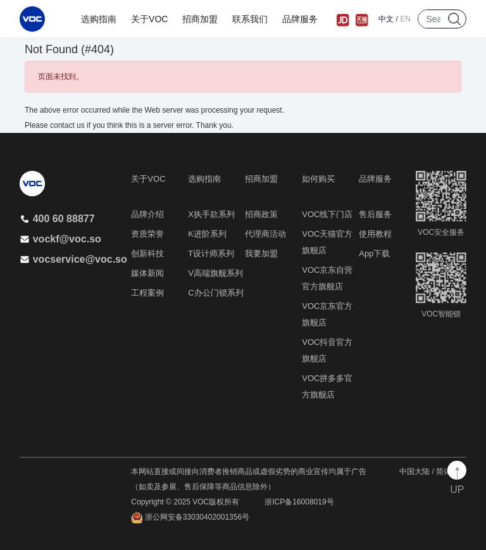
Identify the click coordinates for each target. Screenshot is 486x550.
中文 (386, 19)
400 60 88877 (57, 218)
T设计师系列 (211, 253)
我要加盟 (261, 253)
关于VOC (149, 19)
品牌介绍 (147, 214)
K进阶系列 (207, 234)
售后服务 (375, 214)
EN (405, 19)
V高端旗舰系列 (215, 273)
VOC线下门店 (327, 214)
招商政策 (261, 214)
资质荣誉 (147, 234)
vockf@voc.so (60, 239)
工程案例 (147, 292)
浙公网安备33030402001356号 (190, 517)
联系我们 (250, 19)
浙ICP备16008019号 (299, 501)
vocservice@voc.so (73, 259)
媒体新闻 (147, 273)
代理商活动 (265, 234)
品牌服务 (300, 19)
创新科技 (147, 253)
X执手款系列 (211, 214)
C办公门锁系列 (215, 292)
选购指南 (98, 19)
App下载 (374, 253)
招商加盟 (200, 19)
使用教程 (375, 234)
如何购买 (318, 179)
